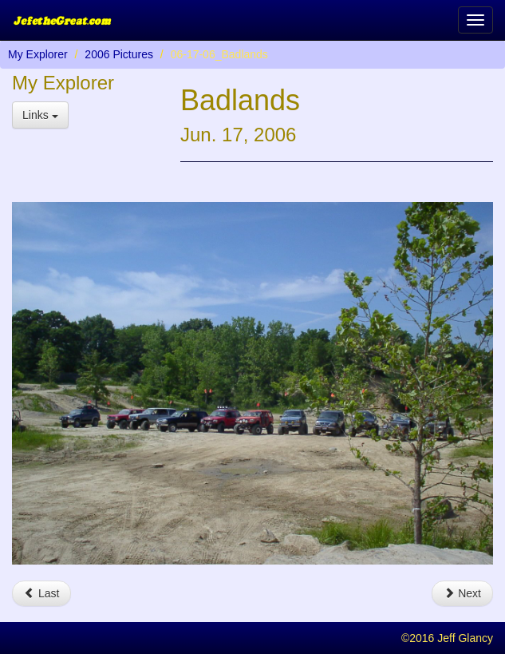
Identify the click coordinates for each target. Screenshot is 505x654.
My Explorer (38, 54)
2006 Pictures (119, 54)
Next (462, 593)
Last (41, 593)
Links (40, 115)
